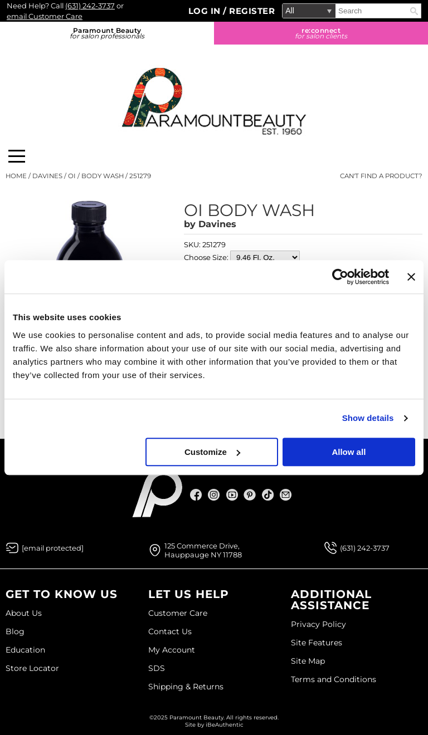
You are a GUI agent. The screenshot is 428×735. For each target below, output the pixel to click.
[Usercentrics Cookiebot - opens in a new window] (340, 276)
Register (252, 11)
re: (321, 33)
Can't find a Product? (381, 176)
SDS (156, 668)
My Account (171, 650)
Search (414, 11)
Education (25, 650)
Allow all (349, 452)
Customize (212, 452)
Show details (368, 418)
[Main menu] (16, 156)
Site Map (308, 661)
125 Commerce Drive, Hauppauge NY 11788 (203, 550)
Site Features (316, 643)
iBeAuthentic (225, 724)
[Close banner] (411, 277)
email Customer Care (44, 16)
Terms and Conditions (333, 679)
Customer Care (177, 613)
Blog (15, 631)
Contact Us (170, 631)
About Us (24, 613)
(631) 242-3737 (90, 5)
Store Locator (32, 668)
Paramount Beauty (107, 33)
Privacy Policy (318, 624)
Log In (205, 11)
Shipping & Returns (185, 687)
